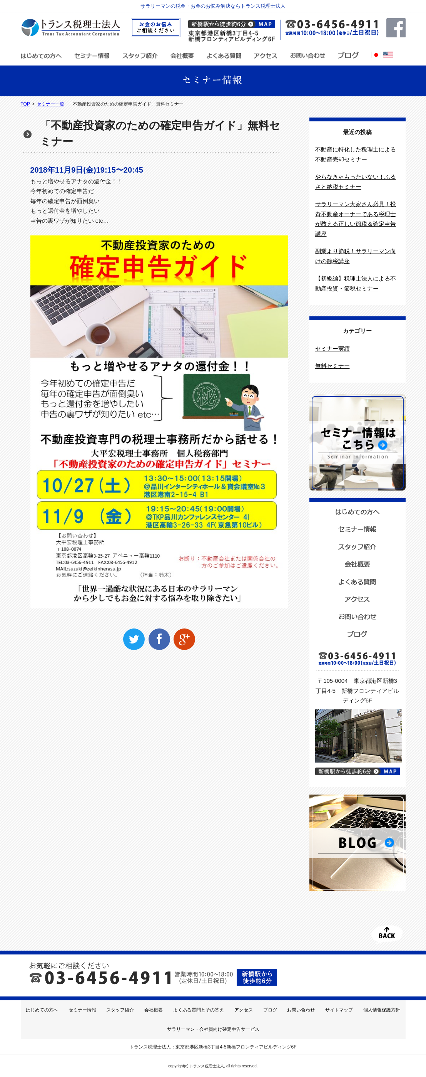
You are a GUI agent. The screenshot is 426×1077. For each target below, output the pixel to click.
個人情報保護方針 (381, 1010)
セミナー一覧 (50, 104)
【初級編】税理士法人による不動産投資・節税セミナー (355, 283)
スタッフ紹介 (120, 1010)
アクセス (243, 1010)
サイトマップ (339, 1010)
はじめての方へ (42, 1010)
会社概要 (153, 1010)
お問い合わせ (301, 1010)
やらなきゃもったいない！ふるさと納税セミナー (355, 181)
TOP (25, 104)
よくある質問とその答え (198, 1010)
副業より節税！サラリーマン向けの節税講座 (355, 256)
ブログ (270, 1010)
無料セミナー (332, 366)
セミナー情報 (82, 1010)
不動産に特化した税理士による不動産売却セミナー (355, 154)
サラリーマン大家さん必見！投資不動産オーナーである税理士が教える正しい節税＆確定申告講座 (355, 219)
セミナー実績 (332, 348)
